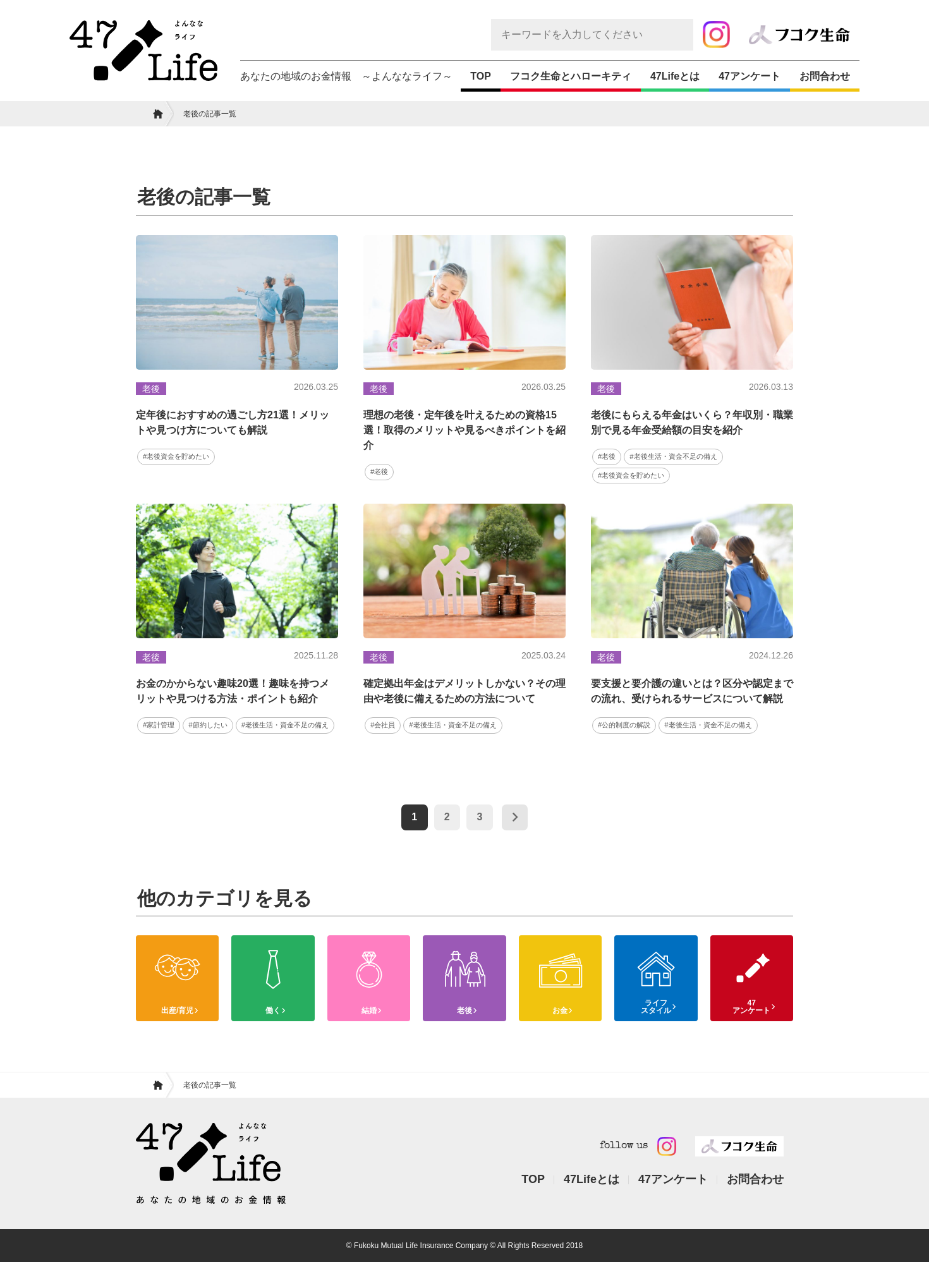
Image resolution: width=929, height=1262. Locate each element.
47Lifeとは (675, 76)
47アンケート (749, 76)
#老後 (379, 471)
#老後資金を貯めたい (176, 456)
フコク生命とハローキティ (570, 76)
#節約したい (207, 725)
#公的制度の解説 (624, 725)
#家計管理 (158, 725)
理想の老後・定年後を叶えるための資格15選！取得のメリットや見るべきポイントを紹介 (464, 430)
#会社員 (382, 725)
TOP (480, 76)
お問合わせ (824, 76)
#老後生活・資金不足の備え (673, 456)
